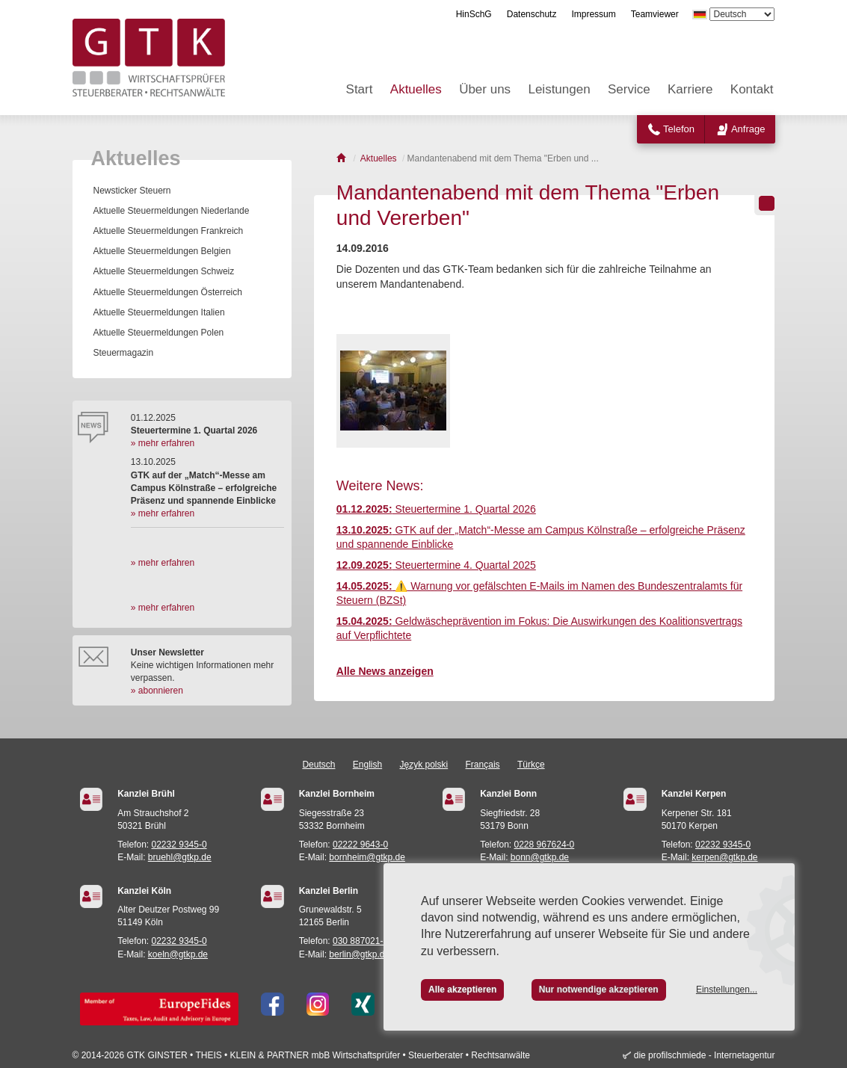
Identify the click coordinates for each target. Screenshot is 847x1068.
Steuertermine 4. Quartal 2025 (436, 565)
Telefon (678, 129)
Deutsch (318, 764)
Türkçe (531, 764)
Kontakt (752, 89)
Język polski (424, 764)
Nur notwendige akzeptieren (599, 989)
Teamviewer (655, 14)
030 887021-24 (363, 941)
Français (483, 764)
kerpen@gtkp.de (724, 857)
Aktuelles (416, 89)
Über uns (485, 89)
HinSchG (474, 14)
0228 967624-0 (544, 844)
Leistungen (559, 89)
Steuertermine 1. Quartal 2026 (436, 509)
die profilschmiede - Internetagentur (704, 1055)
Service (629, 89)
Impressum (593, 14)
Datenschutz (532, 14)
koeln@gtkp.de (178, 954)
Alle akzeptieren (462, 989)
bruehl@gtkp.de (180, 857)
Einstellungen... (726, 989)
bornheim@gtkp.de (367, 857)
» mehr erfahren (162, 443)
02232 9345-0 (179, 844)
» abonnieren (157, 690)
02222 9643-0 (360, 844)
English (367, 764)
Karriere (690, 89)
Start (359, 89)
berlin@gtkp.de (359, 954)
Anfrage (748, 129)
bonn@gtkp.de (540, 857)
